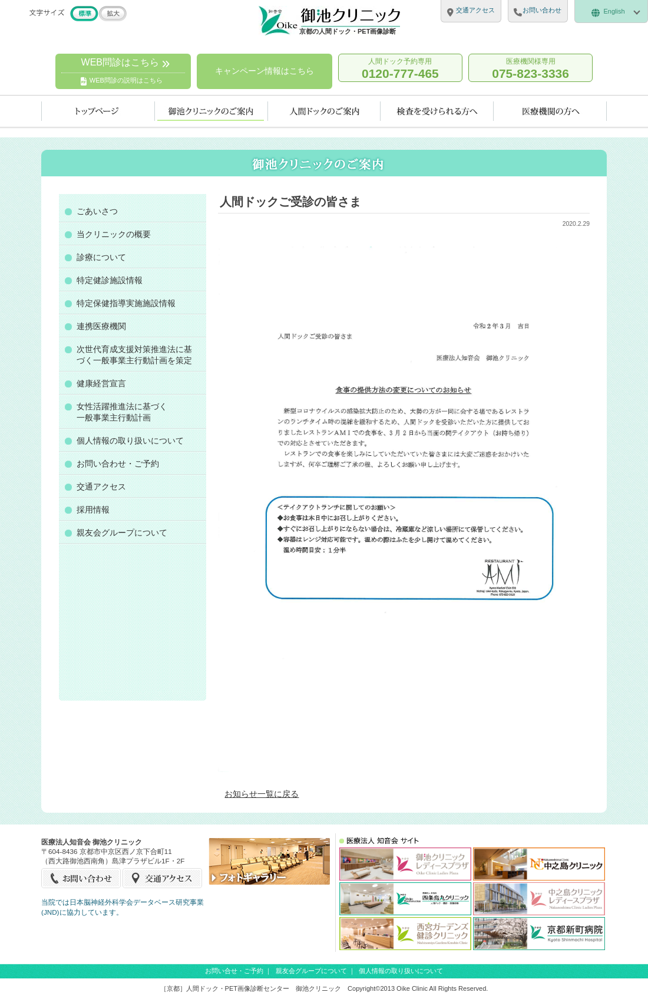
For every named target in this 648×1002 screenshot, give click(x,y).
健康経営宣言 (101, 383)
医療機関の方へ (550, 111)
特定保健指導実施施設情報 (126, 303)
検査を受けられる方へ (437, 111)
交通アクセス (101, 486)
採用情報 (93, 509)
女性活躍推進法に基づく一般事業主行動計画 (122, 412)
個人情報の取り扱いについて (130, 440)
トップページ (98, 111)
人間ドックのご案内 (324, 111)
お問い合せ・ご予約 (234, 970)
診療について (101, 257)
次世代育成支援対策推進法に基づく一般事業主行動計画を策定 (134, 354)
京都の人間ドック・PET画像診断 (347, 31)
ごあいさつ (97, 211)
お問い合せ (81, 878)
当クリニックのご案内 (211, 111)
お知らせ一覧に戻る (261, 794)
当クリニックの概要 (114, 234)
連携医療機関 (101, 326)
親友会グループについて (122, 532)
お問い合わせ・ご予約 (118, 463)
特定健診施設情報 (110, 280)
